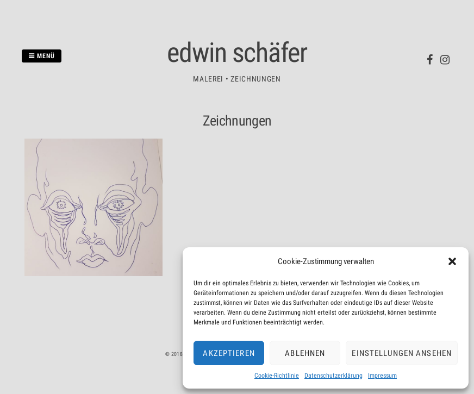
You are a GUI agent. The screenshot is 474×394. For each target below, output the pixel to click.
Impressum (382, 375)
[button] (452, 261)
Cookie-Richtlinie (276, 375)
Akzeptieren (228, 353)
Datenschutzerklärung (333, 375)
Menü (41, 56)
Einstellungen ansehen (402, 353)
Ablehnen (305, 353)
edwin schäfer (237, 52)
